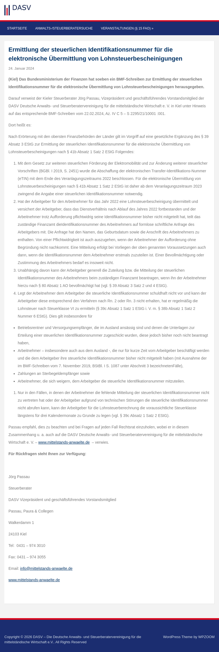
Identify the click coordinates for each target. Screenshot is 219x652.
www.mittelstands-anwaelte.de (64, 442)
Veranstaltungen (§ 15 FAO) (127, 28)
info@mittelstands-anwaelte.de (46, 568)
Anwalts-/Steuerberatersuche (64, 28)
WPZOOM (206, 637)
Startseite (17, 28)
